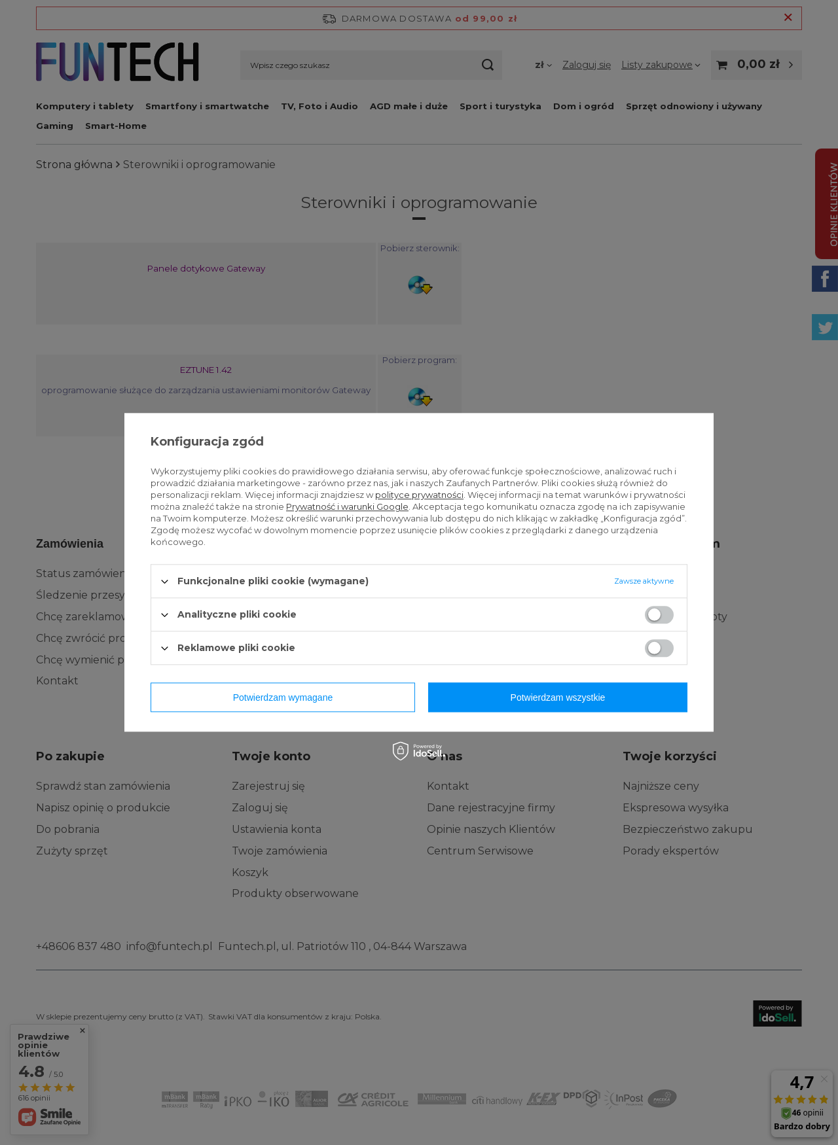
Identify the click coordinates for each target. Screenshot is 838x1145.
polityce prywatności (419, 494)
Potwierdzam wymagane (283, 697)
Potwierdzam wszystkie (558, 697)
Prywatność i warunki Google (347, 506)
